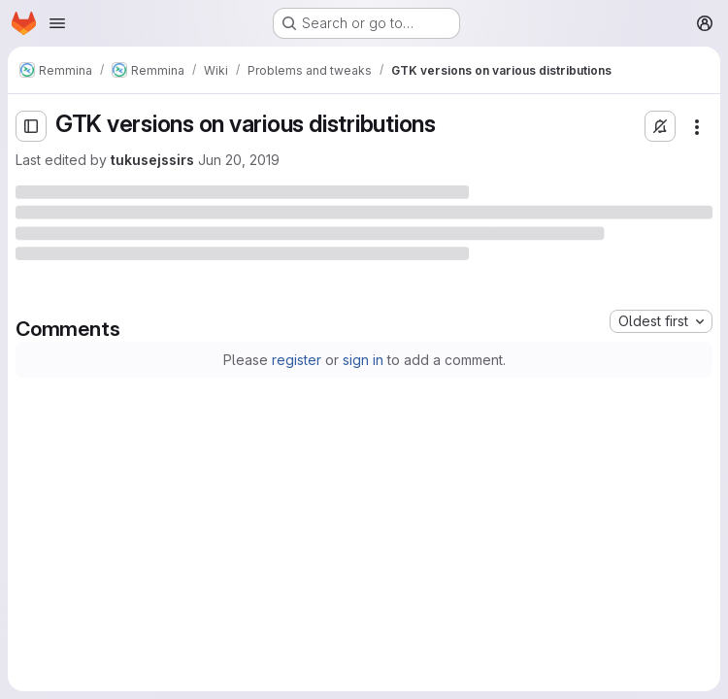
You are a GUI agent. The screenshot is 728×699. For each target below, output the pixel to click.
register (296, 359)
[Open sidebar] (31, 126)
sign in (363, 359)
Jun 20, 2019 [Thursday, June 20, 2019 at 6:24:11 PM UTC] (239, 159)
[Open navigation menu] (57, 23)
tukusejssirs (152, 159)
